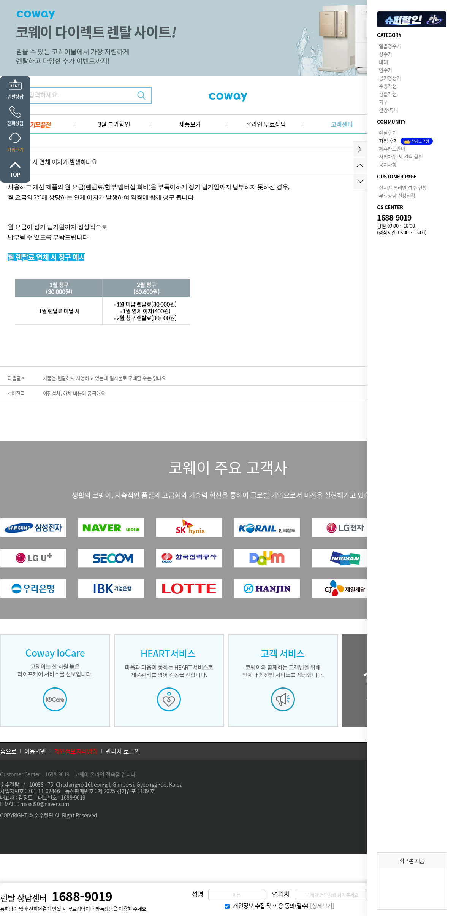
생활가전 (387, 93)
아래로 (360, 181)
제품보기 (190, 124)
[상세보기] (322, 906)
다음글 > (16, 378)
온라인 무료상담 (266, 124)
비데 (383, 61)
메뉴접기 (360, 149)
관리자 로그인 (123, 750)
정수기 (385, 53)
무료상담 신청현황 (397, 195)
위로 (15, 169)
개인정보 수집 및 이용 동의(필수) (271, 906)
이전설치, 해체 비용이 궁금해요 (74, 393)
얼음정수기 (390, 45)
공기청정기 (390, 77)
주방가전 (387, 85)
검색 (141, 95)
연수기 (385, 69)
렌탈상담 (15, 96)
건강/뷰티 (388, 109)
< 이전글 (16, 393)
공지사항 (387, 164)
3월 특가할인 (114, 124)
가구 (383, 101)
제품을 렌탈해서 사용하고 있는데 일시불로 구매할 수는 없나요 (104, 378)
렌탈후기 (387, 132)
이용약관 (35, 750)
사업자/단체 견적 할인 (401, 156)
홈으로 (8, 750)
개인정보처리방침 (76, 750)
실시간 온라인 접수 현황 (403, 187)
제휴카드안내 (392, 148)
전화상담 (15, 123)
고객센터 (342, 124)
